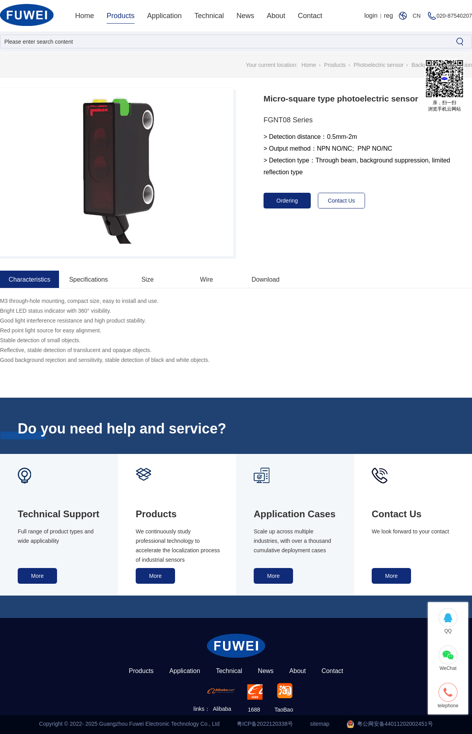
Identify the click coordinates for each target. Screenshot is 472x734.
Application (164, 16)
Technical (209, 16)
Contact (310, 16)
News (245, 16)
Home (84, 16)
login (371, 15)
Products (121, 16)
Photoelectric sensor (379, 65)
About (276, 16)
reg (388, 15)
